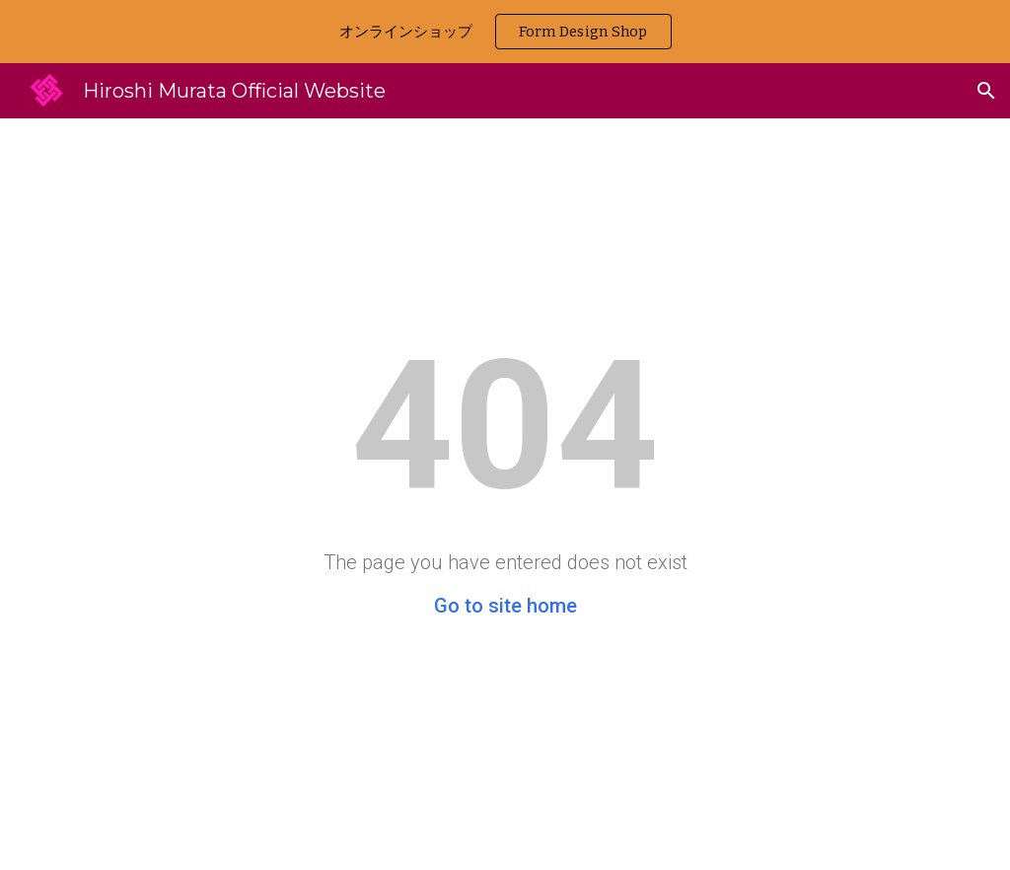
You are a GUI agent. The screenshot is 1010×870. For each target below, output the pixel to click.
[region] (505, 31)
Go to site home (505, 605)
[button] (986, 90)
